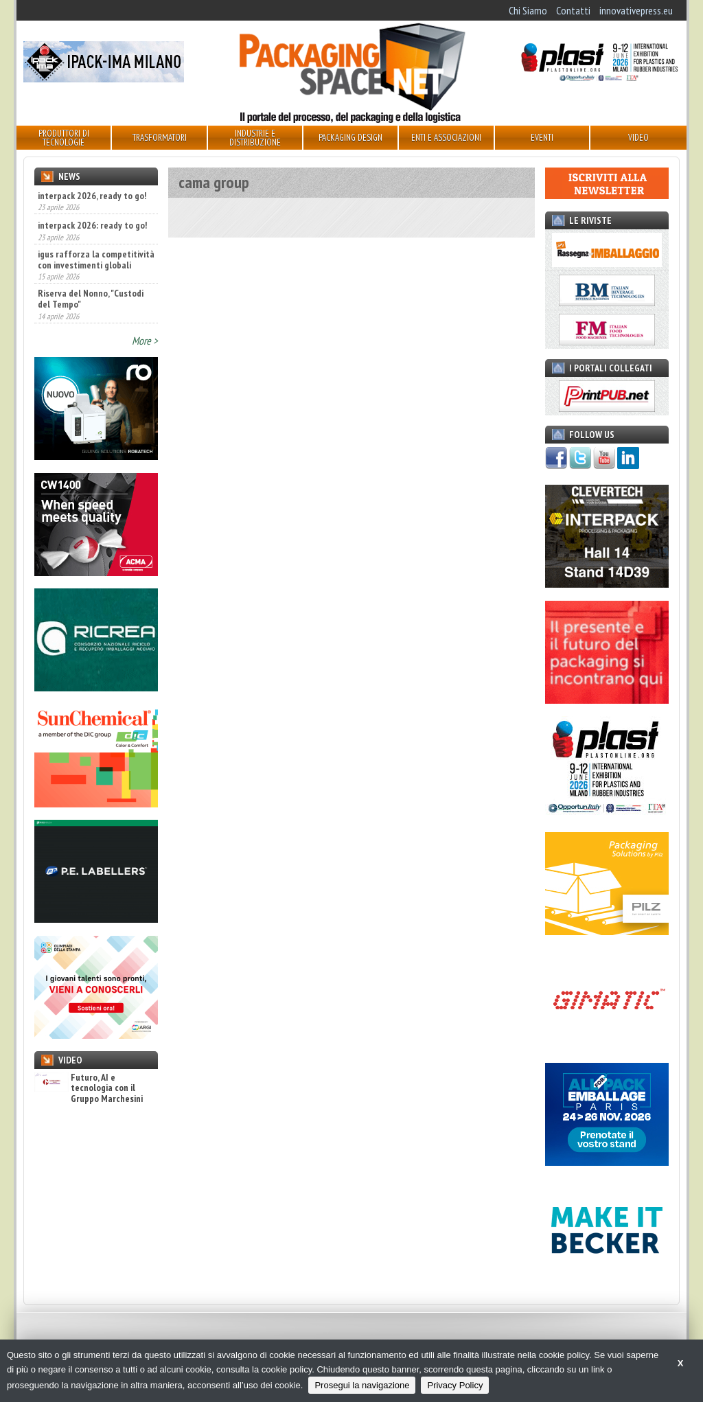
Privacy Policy (455, 1385)
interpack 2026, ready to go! (92, 195)
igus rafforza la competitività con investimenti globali (96, 260)
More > (145, 340)
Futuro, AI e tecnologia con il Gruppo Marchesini (88, 1088)
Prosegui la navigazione (361, 1385)
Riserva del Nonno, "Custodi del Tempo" (90, 299)
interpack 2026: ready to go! (92, 225)
